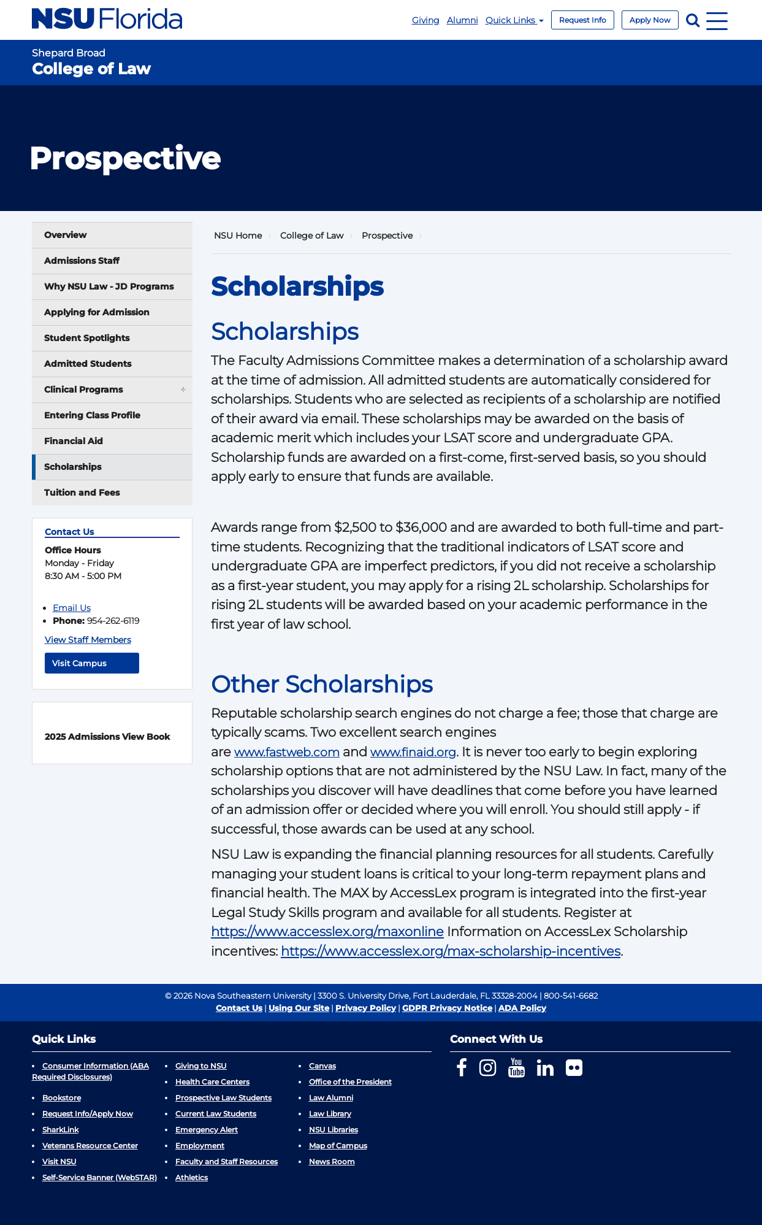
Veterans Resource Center (90, 1145)
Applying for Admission (97, 312)
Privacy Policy (365, 1008)
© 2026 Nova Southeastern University (238, 995)
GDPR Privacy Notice (447, 1008)
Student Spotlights (86, 338)
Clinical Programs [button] (116, 389)
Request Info (582, 20)
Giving (426, 20)
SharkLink (60, 1129)
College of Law (311, 235)
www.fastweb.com (287, 752)
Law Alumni (331, 1097)
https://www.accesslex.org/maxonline (327, 931)
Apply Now (650, 20)
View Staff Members (88, 639)
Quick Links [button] (515, 20)
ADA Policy (522, 1008)
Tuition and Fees (82, 492)
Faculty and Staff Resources (226, 1161)
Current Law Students (215, 1113)
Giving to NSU (201, 1065)
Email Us (72, 607)
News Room (332, 1161)
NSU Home (238, 235)
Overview (65, 234)
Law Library (330, 1113)
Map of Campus (338, 1145)
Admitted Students (87, 363)
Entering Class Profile (92, 415)
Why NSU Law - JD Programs (108, 286)
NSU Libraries (333, 1129)
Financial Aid (73, 441)
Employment (199, 1145)
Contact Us (239, 1008)
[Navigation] (717, 20)
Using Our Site (299, 1008)
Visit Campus (92, 663)
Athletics (191, 1177)
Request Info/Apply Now (87, 1113)
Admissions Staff (81, 260)
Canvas (322, 1065)
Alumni (462, 20)
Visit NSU (59, 1161)
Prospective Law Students (223, 1097)
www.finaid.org (413, 752)
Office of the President (350, 1081)
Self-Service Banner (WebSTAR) (99, 1177)
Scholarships (72, 466)
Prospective (387, 235)
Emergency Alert (206, 1129)
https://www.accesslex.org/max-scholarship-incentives (450, 951)
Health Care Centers (212, 1081)
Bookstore (61, 1097)
